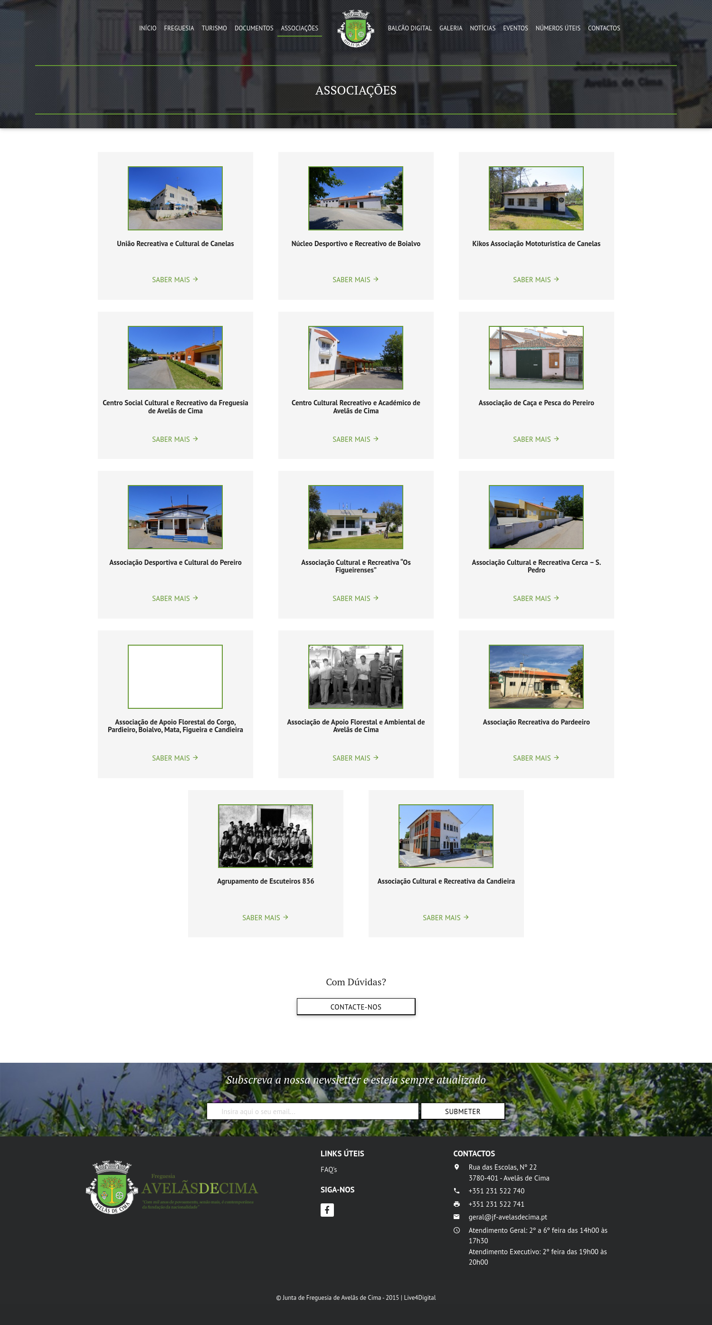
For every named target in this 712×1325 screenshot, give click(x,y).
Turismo (214, 28)
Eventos (515, 28)
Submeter (463, 1111)
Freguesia (179, 28)
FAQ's (329, 1169)
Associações (300, 28)
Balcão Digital (410, 28)
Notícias (483, 28)
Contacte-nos (355, 1006)
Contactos (604, 28)
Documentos (254, 28)
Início (147, 28)
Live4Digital (420, 1298)
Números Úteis (558, 28)
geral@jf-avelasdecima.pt (508, 1216)
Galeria (450, 28)
